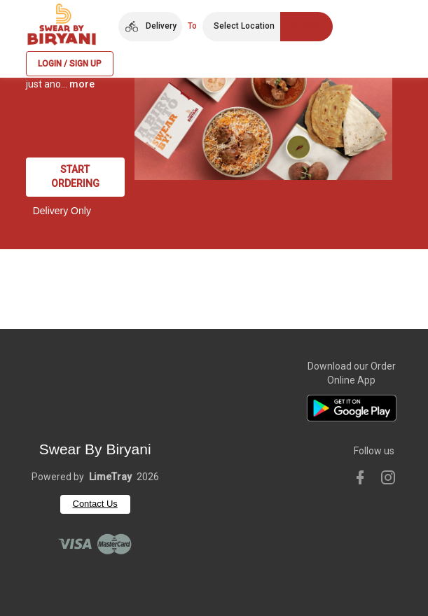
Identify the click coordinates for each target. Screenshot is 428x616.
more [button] (82, 84)
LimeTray (110, 476)
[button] (150, 26)
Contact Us (95, 503)
